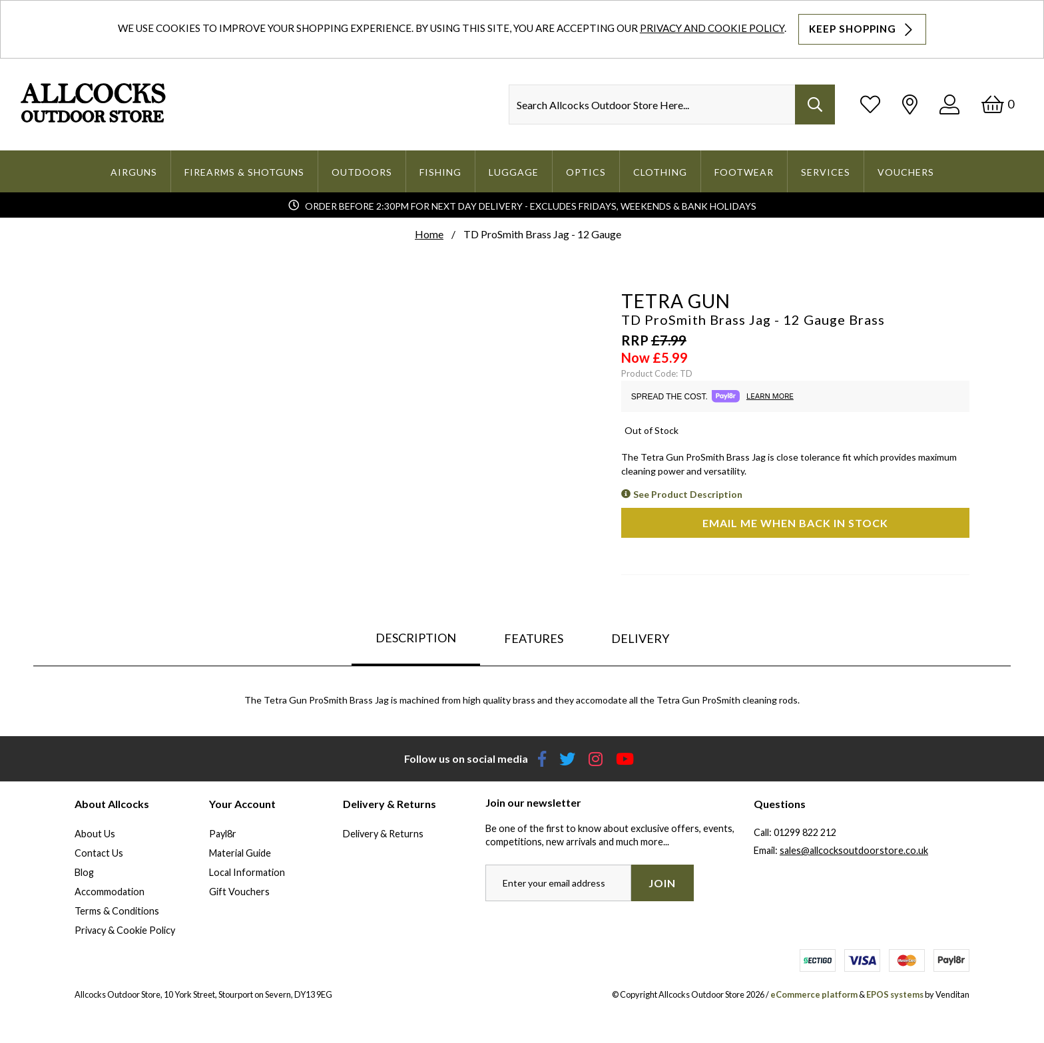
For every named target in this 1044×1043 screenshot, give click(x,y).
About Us (95, 833)
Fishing (440, 172)
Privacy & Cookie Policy (125, 930)
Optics (586, 172)
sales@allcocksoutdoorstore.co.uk (854, 850)
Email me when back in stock (795, 523)
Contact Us (99, 853)
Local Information (247, 872)
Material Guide (240, 853)
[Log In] (949, 104)
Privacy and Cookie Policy (712, 28)
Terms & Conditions (117, 911)
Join (662, 883)
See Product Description (687, 494)
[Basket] (997, 104)
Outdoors (362, 172)
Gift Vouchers (239, 891)
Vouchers (906, 172)
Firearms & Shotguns (244, 172)
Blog (84, 872)
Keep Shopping (862, 29)
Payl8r (222, 833)
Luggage (514, 172)
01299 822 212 (805, 832)
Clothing (660, 172)
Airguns (134, 172)
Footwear (744, 172)
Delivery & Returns (383, 833)
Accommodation (109, 891)
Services (825, 172)
